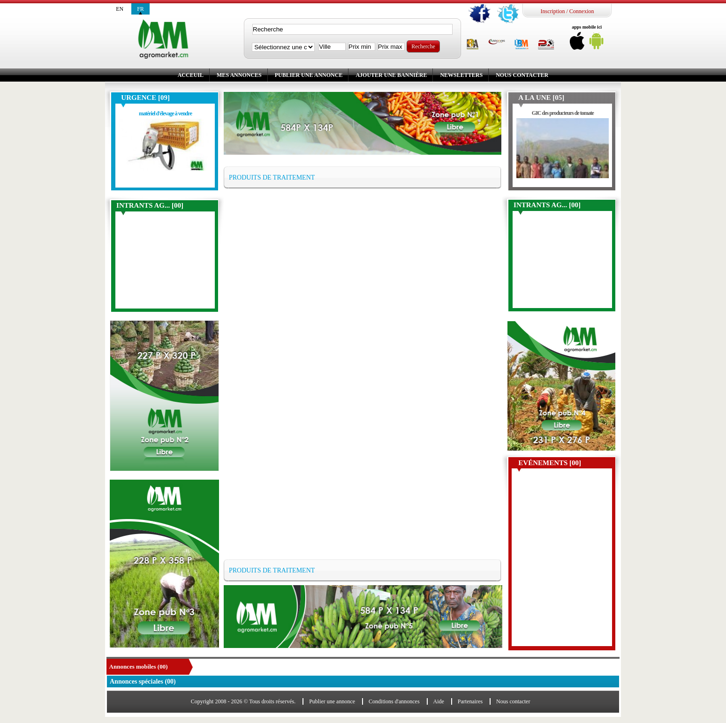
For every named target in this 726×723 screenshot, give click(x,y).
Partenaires (470, 701)
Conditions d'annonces (394, 701)
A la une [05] (541, 97)
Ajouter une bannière (391, 75)
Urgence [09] (145, 97)
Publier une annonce (309, 75)
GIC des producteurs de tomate (563, 113)
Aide (438, 701)
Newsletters (461, 75)
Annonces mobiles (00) (138, 666)
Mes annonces (239, 75)
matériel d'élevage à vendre (165, 113)
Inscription (552, 11)
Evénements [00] (549, 463)
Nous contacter (522, 75)
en (119, 9)
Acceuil (191, 75)
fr (140, 9)
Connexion (581, 11)
